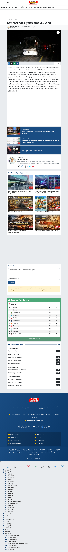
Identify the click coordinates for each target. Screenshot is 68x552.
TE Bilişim (38, 459)
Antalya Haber (11, 452)
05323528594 (35, 417)
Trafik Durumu (39, 437)
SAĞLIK (49, 449)
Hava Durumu (39, 434)
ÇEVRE (8, 498)
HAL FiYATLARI (11, 486)
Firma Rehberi (8, 520)
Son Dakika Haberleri (14, 443)
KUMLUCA (9, 510)
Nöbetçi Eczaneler (14, 434)
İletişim (6, 531)
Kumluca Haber (27, 451)
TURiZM (11, 451)
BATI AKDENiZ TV (34, 290)
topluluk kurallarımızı (23, 288)
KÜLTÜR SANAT (11, 504)
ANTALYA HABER (12, 449)
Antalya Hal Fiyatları (53, 451)
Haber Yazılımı (31, 459)
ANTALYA (4, 7)
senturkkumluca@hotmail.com (35, 420)
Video (6, 516)
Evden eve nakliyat (23, 452)
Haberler (9, 20)
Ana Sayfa (7, 470)
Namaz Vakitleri (13, 437)
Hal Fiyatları (37, 7)
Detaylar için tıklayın (34, 338)
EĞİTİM (9, 494)
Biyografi (7, 526)
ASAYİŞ (17, 7)
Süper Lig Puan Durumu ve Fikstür (16, 543)
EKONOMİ (56, 449)
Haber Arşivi (39, 443)
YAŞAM (9, 506)
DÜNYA (18, 451)
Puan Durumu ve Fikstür (15, 440)
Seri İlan (6, 522)
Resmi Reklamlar (48, 7)
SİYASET (9, 490)
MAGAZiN (41, 449)
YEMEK (9, 512)
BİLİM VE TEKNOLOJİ (13, 502)
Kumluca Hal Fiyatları (39, 451)
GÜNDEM (24, 7)
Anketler (7, 528)
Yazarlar (6, 518)
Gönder (11, 282)
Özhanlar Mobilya (55, 452)
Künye (6, 530)
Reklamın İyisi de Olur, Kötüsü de (44, 211)
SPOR (30, 7)
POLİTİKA (9, 488)
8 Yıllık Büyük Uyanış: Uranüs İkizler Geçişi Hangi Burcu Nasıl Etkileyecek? (47, 192)
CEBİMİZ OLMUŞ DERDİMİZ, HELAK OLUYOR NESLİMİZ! (18, 231)
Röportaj (7, 524)
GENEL (11, 7)
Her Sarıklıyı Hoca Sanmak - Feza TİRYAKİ (46, 230)
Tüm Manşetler (39, 440)
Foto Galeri (7, 514)
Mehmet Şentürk (22, 159)
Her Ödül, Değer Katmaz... (15, 211)
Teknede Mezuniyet (34, 454)
